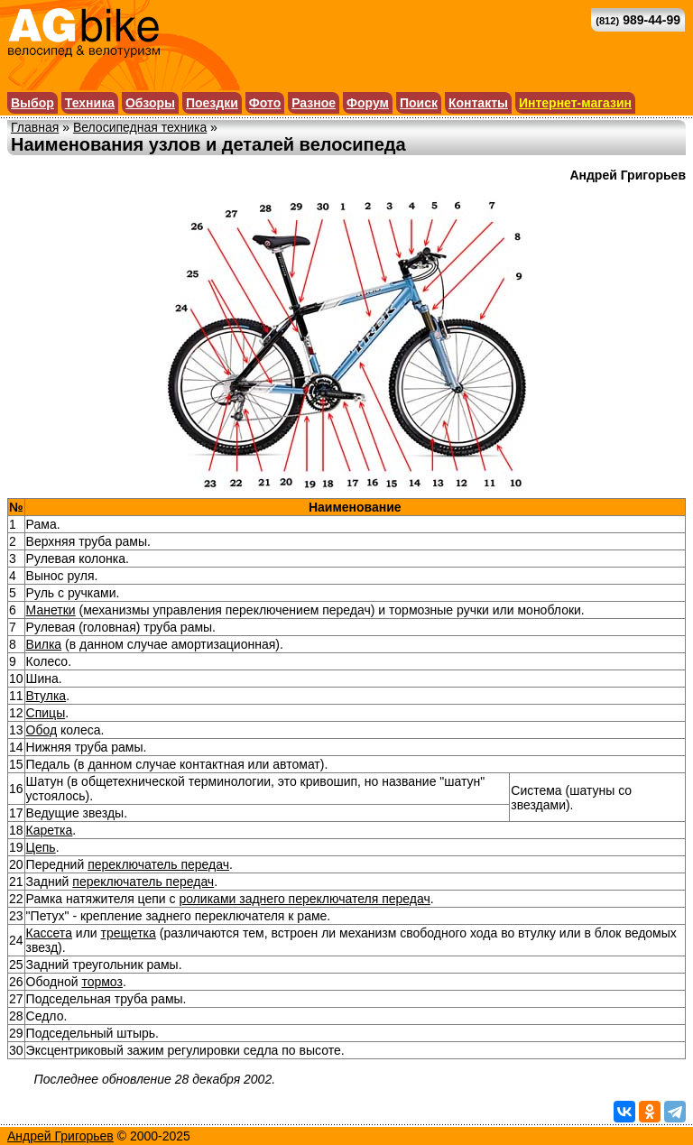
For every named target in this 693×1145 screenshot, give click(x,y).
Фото (265, 103)
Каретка (49, 830)
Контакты (478, 103)
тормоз (102, 981)
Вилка (44, 644)
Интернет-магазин (575, 103)
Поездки (212, 103)
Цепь (41, 847)
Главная (35, 127)
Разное (313, 103)
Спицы (46, 713)
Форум (367, 103)
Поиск (419, 103)
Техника (90, 103)
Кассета (49, 933)
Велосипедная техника (140, 127)
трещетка (128, 933)
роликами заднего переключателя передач (304, 898)
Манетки (51, 610)
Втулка (46, 695)
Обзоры (150, 103)
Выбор (32, 103)
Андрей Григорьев (60, 1136)
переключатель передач (158, 864)
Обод (42, 730)
